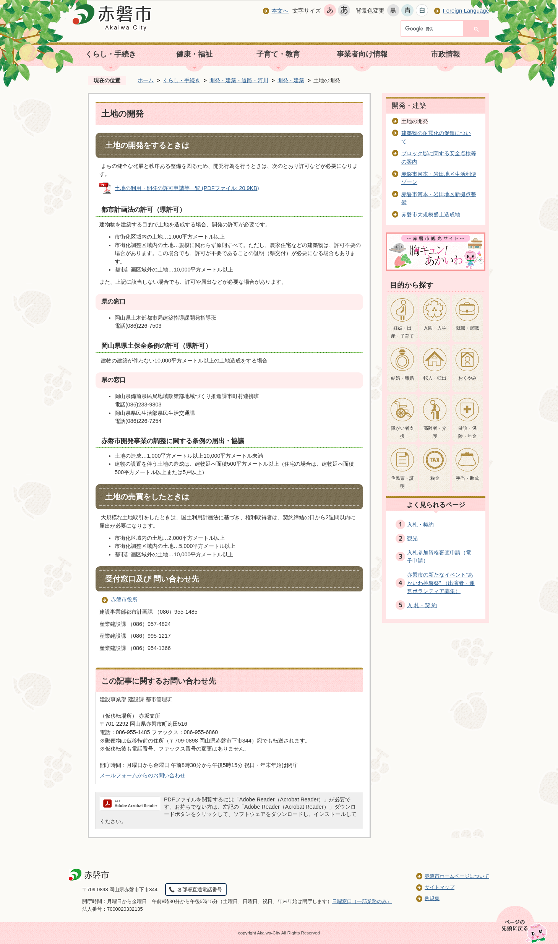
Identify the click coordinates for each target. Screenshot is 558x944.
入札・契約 (420, 525)
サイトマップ (439, 887)
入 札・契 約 (422, 605)
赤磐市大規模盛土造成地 (430, 214)
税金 (435, 478)
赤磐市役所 (124, 599)
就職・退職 (467, 328)
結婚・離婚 (402, 378)
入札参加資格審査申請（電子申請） (439, 556)
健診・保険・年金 (467, 432)
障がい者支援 (402, 432)
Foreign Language (466, 10)
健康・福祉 (194, 54)
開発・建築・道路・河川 (238, 80)
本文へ (280, 10)
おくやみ (467, 378)
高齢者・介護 (434, 432)
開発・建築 (290, 80)
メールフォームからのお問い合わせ (142, 775)
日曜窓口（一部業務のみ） (362, 901)
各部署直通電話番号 (199, 889)
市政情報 (445, 54)
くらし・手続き (110, 54)
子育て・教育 (278, 54)
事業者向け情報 (362, 54)
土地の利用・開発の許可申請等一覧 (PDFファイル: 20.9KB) (187, 188)
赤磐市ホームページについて (457, 876)
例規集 (432, 898)
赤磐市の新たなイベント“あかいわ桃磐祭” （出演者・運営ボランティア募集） (441, 583)
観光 (412, 538)
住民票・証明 (402, 482)
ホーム (146, 80)
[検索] (434, 29)
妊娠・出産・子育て (402, 332)
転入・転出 (434, 378)
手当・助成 (467, 478)
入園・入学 (434, 328)
